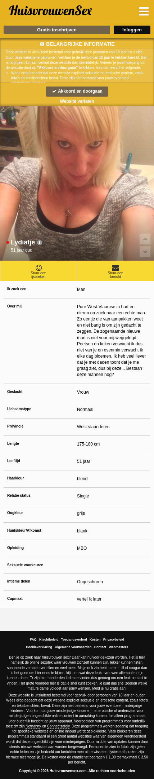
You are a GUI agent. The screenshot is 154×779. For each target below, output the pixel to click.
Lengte (13, 444)
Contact (100, 647)
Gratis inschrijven (57, 29)
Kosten (95, 639)
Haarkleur (15, 478)
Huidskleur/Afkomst (24, 530)
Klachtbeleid (49, 639)
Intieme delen (18, 581)
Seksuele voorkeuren (25, 565)
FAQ (33, 639)
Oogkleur (15, 513)
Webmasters (118, 647)
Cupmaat (15, 599)
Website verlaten (77, 101)
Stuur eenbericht (115, 271)
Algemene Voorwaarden (73, 647)
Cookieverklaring (39, 647)
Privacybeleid (113, 639)
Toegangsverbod (74, 639)
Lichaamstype (19, 409)
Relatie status (19, 495)
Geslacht (14, 392)
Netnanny (33, 726)
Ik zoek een (16, 289)
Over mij (14, 306)
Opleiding (15, 548)
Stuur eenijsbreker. (38, 271)
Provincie (15, 426)
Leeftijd (13, 461)
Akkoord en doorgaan (77, 91)
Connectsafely (58, 726)
